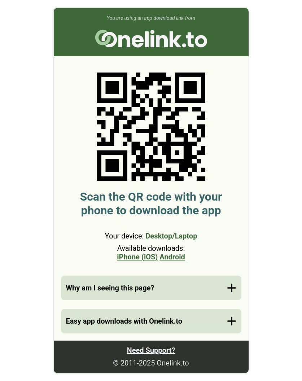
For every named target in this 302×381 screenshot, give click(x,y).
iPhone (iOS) (137, 257)
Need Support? (151, 350)
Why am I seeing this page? (110, 288)
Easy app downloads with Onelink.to (124, 321)
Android (172, 257)
